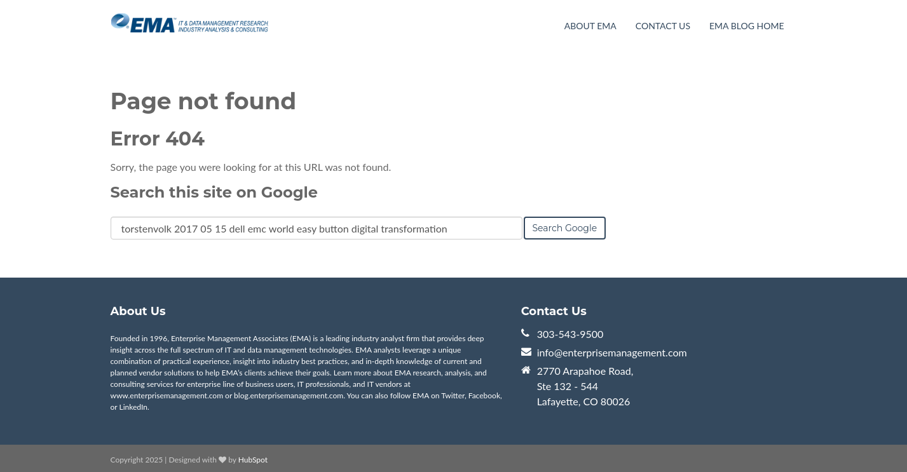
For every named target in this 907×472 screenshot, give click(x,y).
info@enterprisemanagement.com (612, 352)
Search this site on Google (214, 192)
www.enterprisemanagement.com (167, 395)
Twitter (453, 395)
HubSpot (253, 459)
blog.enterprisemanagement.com (288, 395)
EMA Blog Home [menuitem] (746, 25)
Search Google (565, 228)
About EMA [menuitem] (590, 25)
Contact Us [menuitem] (663, 25)
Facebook (484, 395)
